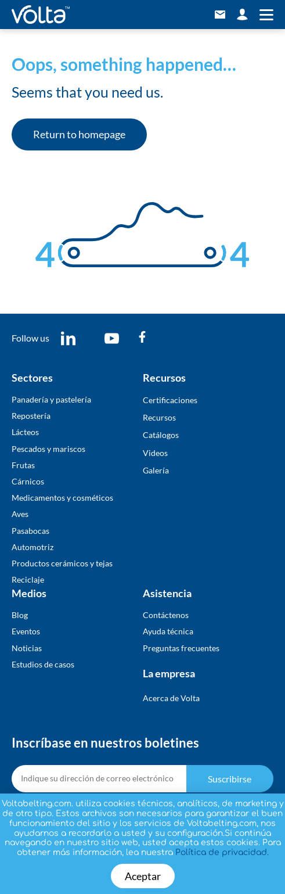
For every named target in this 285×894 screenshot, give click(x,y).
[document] (142, 447)
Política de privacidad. (222, 852)
